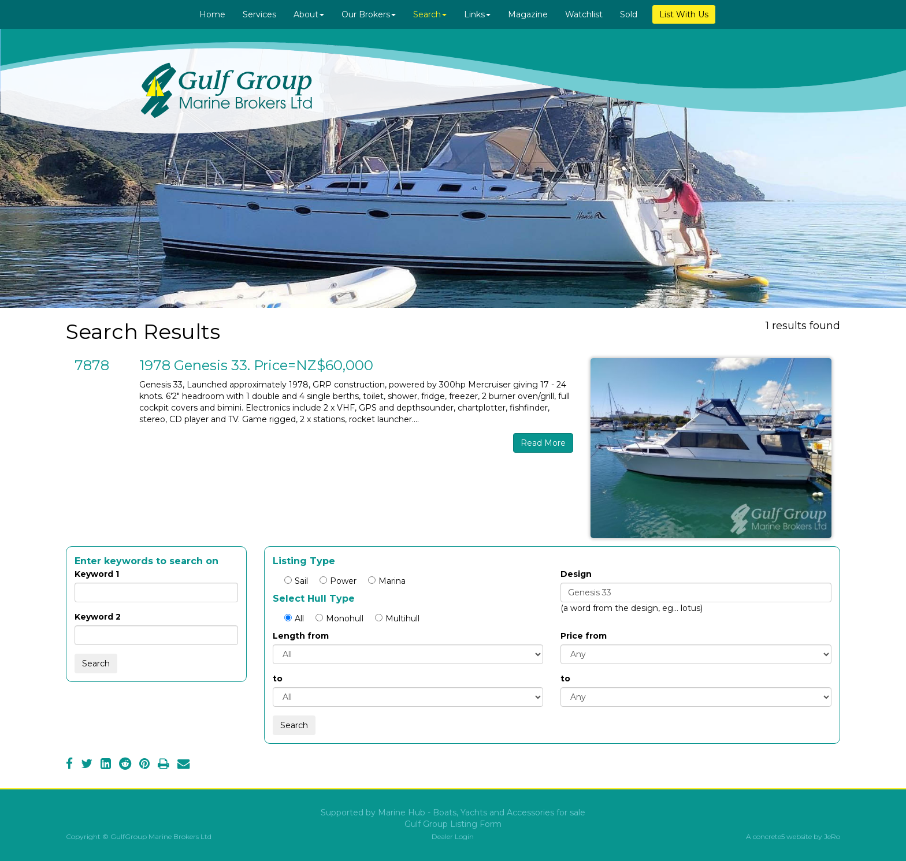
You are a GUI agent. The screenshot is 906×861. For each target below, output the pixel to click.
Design (576, 574)
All (294, 618)
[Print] (163, 765)
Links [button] (477, 14)
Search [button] (430, 14)
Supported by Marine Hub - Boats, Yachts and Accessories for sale (453, 812)
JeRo (832, 836)
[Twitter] (86, 765)
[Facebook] (69, 765)
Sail (296, 581)
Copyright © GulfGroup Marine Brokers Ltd (138, 836)
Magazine (528, 14)
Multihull (397, 618)
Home (212, 14)
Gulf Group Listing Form (453, 824)
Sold (628, 14)
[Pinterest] (144, 765)
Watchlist (584, 14)
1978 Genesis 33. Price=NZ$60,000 (256, 365)
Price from (583, 636)
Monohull (339, 618)
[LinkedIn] (106, 765)
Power (338, 581)
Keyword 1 (97, 574)
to (278, 678)
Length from (301, 636)
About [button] (309, 14)
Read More (543, 443)
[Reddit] (125, 765)
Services (259, 14)
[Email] (183, 765)
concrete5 (769, 836)
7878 (92, 365)
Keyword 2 (98, 617)
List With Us (683, 14)
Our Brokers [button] (368, 14)
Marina (387, 581)
